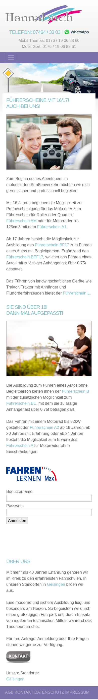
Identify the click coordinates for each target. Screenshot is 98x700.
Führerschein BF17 (52, 245)
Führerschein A (19, 445)
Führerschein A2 (44, 427)
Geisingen (56, 584)
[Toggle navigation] (11, 58)
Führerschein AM (21, 221)
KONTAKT (24, 692)
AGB (9, 692)
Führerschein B (75, 391)
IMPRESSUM (77, 692)
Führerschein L (76, 293)
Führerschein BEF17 (24, 257)
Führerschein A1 (52, 227)
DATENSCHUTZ (49, 692)
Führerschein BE (21, 403)
